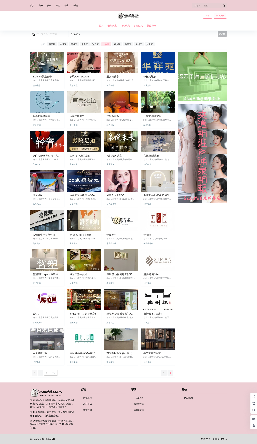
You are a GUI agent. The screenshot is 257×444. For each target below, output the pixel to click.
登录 (207, 15)
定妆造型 (74, 85)
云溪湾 (147, 234)
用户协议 (87, 403)
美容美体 (110, 85)
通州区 (139, 44)
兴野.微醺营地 (151, 155)
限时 (49, 5)
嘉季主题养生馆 (152, 353)
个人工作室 (111, 204)
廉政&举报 (139, 410)
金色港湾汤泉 (40, 353)
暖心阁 (36, 313)
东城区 (63, 44)
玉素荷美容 (113, 76)
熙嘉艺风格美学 (41, 116)
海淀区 (95, 44)
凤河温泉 (38, 195)
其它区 (149, 44)
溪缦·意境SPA (151, 274)
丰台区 (84, 44)
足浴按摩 (37, 164)
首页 (32, 5)
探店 (58, 5)
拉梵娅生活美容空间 (44, 234)
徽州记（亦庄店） (153, 313)
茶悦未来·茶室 (114, 155)
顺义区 (117, 44)
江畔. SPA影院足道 (80, 155)
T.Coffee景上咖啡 (42, 76)
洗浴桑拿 (37, 85)
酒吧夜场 (147, 164)
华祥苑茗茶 (149, 76)
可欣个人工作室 (115, 195)
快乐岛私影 (113, 116)
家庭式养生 (111, 243)
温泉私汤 (37, 204)
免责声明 (87, 410)
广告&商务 (139, 398)
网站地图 (188, 398)
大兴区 (106, 44)
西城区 (74, 44)
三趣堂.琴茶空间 (152, 116)
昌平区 (128, 44)
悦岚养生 (111, 234)
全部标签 (75, 33)
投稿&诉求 (139, 403)
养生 (66, 5)
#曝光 (75, 5)
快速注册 (220, 15)
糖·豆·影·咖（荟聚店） (82, 234)
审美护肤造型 (77, 116)
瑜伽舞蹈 (110, 283)
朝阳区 (52, 44)
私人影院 (110, 125)
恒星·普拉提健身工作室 (119, 274)
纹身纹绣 (37, 125)
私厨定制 (147, 85)
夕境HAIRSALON (79, 76)
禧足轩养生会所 (78, 274)
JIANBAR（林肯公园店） (83, 313)
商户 (41, 5)
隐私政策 (87, 398)
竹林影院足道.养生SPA (82, 195)
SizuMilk (51, 439)
